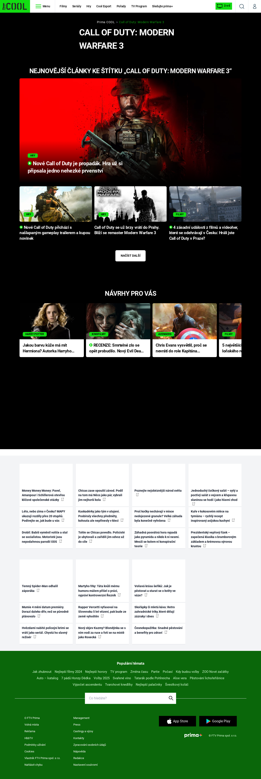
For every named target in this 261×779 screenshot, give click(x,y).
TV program (118, 672)
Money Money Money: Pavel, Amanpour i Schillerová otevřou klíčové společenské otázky (43, 495)
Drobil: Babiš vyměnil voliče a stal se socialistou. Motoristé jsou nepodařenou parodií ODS (45, 537)
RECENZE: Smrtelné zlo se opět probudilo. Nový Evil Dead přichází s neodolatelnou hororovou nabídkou (116, 348)
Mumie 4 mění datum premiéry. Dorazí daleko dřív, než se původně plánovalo (45, 611)
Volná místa (31, 724)
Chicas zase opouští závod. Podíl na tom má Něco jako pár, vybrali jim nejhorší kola (100, 495)
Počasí (168, 672)
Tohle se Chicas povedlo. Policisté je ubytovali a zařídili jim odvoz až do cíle (101, 537)
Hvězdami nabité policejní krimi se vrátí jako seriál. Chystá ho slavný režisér (45, 632)
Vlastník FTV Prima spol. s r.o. (42, 758)
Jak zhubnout (41, 672)
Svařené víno (122, 678)
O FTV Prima (32, 718)
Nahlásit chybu (33, 764)
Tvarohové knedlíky (119, 685)
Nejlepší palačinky (149, 685)
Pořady (121, 6)
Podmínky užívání (34, 744)
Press (76, 724)
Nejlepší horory (96, 672)
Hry (88, 6)
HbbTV (28, 738)
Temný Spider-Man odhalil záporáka (40, 588)
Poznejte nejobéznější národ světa (158, 492)
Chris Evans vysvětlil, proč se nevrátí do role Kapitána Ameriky (181, 348)
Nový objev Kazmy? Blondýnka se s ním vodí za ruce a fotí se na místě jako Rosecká (102, 632)
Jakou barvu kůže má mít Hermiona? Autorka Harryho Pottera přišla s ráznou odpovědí (47, 348)
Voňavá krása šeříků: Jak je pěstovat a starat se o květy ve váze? (155, 590)
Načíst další (130, 255)
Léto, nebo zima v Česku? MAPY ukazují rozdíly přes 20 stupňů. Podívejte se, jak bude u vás (43, 516)
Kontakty (78, 738)
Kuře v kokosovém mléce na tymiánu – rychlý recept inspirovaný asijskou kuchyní (213, 516)
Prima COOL (106, 22)
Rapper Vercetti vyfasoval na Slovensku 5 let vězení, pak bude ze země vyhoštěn (102, 611)
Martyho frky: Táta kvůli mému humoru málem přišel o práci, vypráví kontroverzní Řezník (99, 590)
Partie (155, 672)
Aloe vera (180, 678)
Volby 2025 (102, 678)
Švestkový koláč (177, 685)
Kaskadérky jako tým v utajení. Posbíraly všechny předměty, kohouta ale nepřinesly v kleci (101, 516)
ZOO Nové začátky (215, 672)
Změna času (139, 672)
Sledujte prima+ (162, 6)
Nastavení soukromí (85, 764)
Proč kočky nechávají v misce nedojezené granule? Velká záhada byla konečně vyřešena (158, 516)
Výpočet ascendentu (87, 685)
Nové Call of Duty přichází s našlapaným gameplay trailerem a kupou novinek (55, 233)
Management (81, 718)
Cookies (29, 751)
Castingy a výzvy (83, 731)
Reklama (29, 731)
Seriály (76, 6)
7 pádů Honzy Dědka (76, 678)
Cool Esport (103, 6)
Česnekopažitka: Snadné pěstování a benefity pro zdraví (158, 630)
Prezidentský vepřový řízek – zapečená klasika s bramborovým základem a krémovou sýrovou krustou (213, 539)
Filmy (63, 6)
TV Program (139, 6)
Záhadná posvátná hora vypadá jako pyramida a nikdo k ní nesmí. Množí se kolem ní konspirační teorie (157, 539)
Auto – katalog (47, 678)
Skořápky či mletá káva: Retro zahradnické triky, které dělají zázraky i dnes (154, 611)
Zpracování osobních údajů (89, 744)
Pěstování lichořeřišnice (207, 678)
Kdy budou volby (187, 672)
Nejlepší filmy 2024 (68, 672)
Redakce (78, 758)
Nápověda (79, 751)
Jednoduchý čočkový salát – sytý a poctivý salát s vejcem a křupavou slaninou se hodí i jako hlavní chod (214, 497)
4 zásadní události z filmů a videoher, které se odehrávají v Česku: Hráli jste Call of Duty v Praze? (203, 233)
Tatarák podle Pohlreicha (152, 678)
